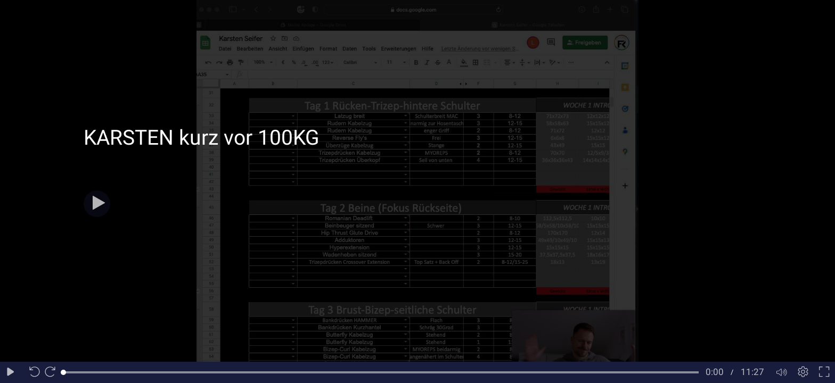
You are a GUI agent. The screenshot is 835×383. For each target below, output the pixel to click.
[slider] (381, 372)
